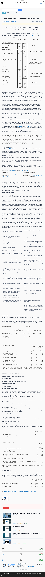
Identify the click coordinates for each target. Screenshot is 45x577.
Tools (16, 12)
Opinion (14, 6)
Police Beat (21, 6)
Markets (4, 12)
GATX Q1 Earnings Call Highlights (18, 540)
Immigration (21, 523)
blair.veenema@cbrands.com (38, 174)
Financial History (8, 130)
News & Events (28, 126)
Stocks (8, 12)
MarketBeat (14, 523)
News (4, 6)
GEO (26, 523)
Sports (10, 6)
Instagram (27, 170)
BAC (2, 553)
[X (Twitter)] (36, 565)
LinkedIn (22, 170)
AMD (2, 552)
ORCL (2, 559)
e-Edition (22, 7)
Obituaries (25, 6)
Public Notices (6, 1)
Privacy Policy (29, 566)
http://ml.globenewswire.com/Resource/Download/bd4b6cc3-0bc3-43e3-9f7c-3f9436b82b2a (20, 491)
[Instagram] (42, 565)
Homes (2, 1)
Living (17, 6)
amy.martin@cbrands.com (16, 174)
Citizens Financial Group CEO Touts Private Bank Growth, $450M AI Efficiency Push (27, 533)
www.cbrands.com (11, 170)
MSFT (2, 557)
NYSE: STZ (32, 35)
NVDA (2, 558)
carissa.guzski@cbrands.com (7, 176)
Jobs (34, 6)
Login (43, 1)
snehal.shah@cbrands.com (37, 175)
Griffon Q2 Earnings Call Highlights (18, 526)
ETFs (12, 12)
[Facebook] (38, 565)
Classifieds (30, 6)
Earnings (19, 523)
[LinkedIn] (40, 565)
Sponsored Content (39, 6)
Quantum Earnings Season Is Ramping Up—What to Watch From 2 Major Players (26, 513)
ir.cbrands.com (37, 119)
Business (7, 6)
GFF (23, 530)
